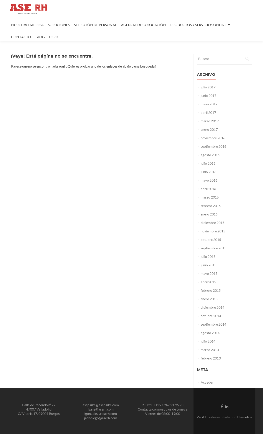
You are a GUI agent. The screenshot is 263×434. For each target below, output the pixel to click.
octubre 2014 (211, 316)
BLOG (40, 37)
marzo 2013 (210, 350)
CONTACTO (21, 37)
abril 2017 (208, 112)
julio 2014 (208, 341)
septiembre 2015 (213, 248)
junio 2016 (208, 172)
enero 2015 (209, 299)
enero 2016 (209, 214)
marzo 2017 (210, 121)
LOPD (53, 37)
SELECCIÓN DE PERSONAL (95, 25)
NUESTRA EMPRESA (27, 25)
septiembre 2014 (213, 324)
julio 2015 (208, 256)
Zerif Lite (204, 417)
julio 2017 (208, 87)
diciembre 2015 (212, 222)
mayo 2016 (209, 180)
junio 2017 (208, 95)
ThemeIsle (244, 417)
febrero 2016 (211, 206)
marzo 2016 (210, 197)
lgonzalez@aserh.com (100, 413)
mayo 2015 (209, 273)
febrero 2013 (211, 358)
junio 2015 (208, 265)
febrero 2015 (211, 290)
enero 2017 (209, 129)
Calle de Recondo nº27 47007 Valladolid (38, 407)
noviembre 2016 (213, 138)
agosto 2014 (210, 333)
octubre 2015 (211, 239)
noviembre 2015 (213, 231)
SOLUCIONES (59, 25)
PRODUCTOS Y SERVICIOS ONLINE (198, 25)
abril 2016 (208, 189)
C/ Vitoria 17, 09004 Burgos (39, 413)
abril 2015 (208, 282)
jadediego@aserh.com (100, 418)
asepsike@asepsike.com (101, 405)
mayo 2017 (209, 104)
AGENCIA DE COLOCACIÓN (143, 25)
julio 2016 (208, 163)
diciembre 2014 (212, 307)
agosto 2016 (210, 155)
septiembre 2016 (213, 146)
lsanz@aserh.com (101, 409)
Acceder (207, 382)
